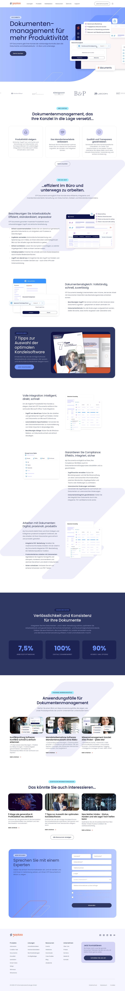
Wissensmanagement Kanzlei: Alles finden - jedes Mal (96, 738)
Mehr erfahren (15, 757)
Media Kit (66, 956)
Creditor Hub (14, 950)
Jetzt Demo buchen (102, 4)
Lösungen (30, 4)
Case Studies (50, 956)
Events (48, 946)
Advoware (13, 946)
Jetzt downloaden (24, 367)
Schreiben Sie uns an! (98, 958)
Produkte (38, 4)
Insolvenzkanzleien (33, 950)
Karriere (66, 953)
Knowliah (12, 956)
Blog (47, 959)
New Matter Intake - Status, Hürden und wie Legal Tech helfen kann (98, 816)
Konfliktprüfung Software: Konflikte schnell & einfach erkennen (23, 739)
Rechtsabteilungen (34, 953)
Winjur (12, 966)
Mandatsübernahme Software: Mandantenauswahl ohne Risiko (61, 738)
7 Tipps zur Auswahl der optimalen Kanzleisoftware (62, 815)
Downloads (49, 953)
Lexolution (13, 959)
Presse (65, 950)
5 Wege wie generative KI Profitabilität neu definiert (20, 815)
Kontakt (65, 959)
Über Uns (68, 4)
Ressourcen (59, 4)
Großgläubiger (32, 956)
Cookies (112, 985)
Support (77, 4)
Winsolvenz (13, 973)
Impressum (103, 985)
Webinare (49, 950)
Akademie (49, 963)
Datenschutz (93, 985)
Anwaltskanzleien (33, 946)
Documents (13, 953)
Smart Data (13, 963)
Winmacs (13, 969)
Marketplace (48, 4)
